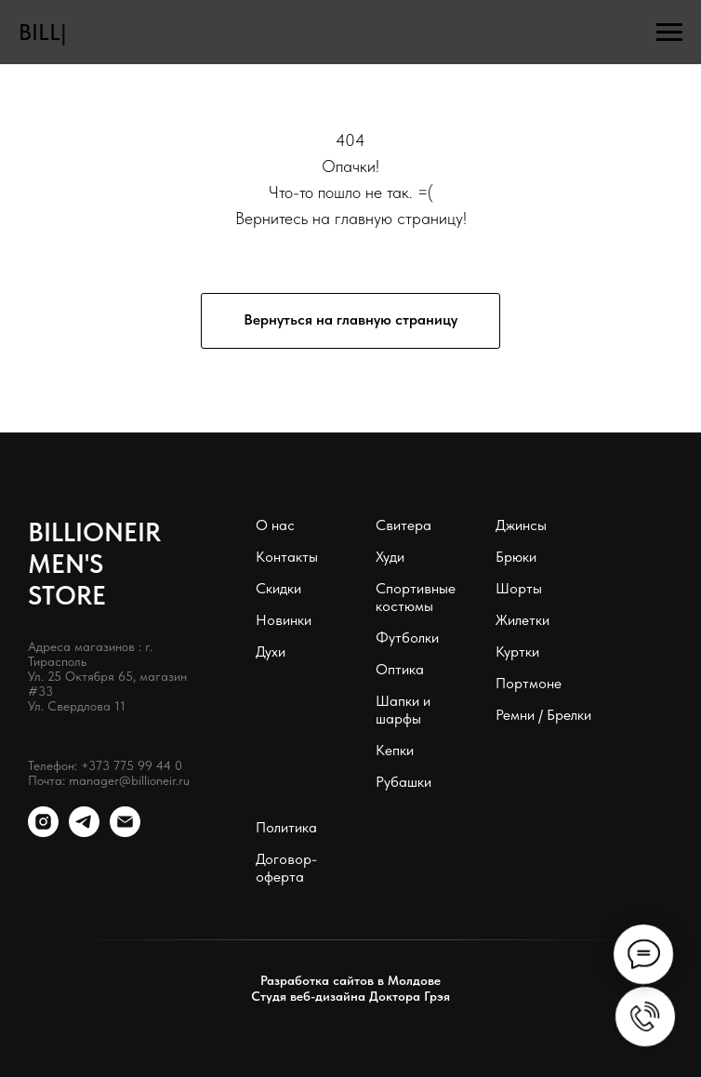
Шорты (519, 588)
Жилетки (522, 620)
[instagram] (43, 832)
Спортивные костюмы (416, 597)
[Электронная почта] (125, 832)
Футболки (407, 637)
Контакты (287, 556)
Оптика (400, 669)
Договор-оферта (286, 867)
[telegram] (84, 832)
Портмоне (529, 683)
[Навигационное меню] (669, 32)
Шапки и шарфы (403, 709)
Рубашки (403, 782)
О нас (275, 525)
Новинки (283, 620)
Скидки (278, 588)
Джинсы (521, 525)
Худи (390, 556)
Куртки (517, 651)
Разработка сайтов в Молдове (350, 980)
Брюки (516, 556)
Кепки (395, 750)
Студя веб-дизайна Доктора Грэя (350, 996)
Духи (270, 651)
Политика (286, 827)
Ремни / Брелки (543, 715)
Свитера (403, 525)
